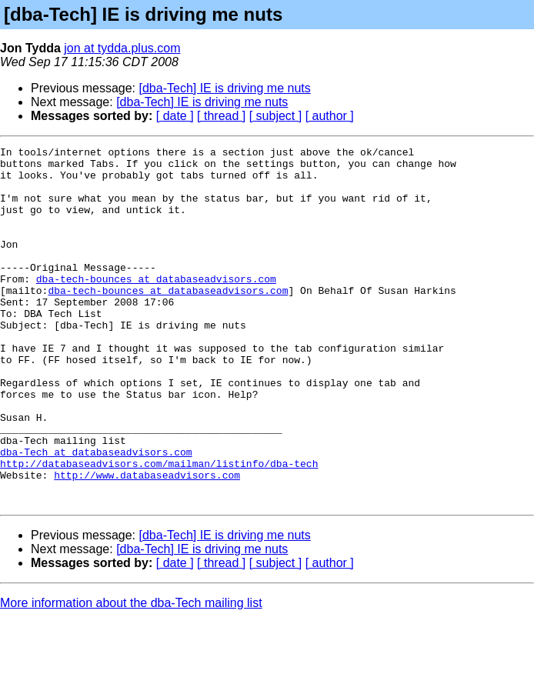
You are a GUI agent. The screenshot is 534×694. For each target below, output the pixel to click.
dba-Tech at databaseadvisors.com (96, 514)
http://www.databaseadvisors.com (147, 542)
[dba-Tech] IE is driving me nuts (225, 88)
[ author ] (329, 115)
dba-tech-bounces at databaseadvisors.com (156, 306)
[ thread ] (221, 115)
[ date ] (175, 115)
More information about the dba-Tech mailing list (131, 674)
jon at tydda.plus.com (122, 48)
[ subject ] (275, 115)
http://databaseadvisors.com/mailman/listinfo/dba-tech (159, 528)
